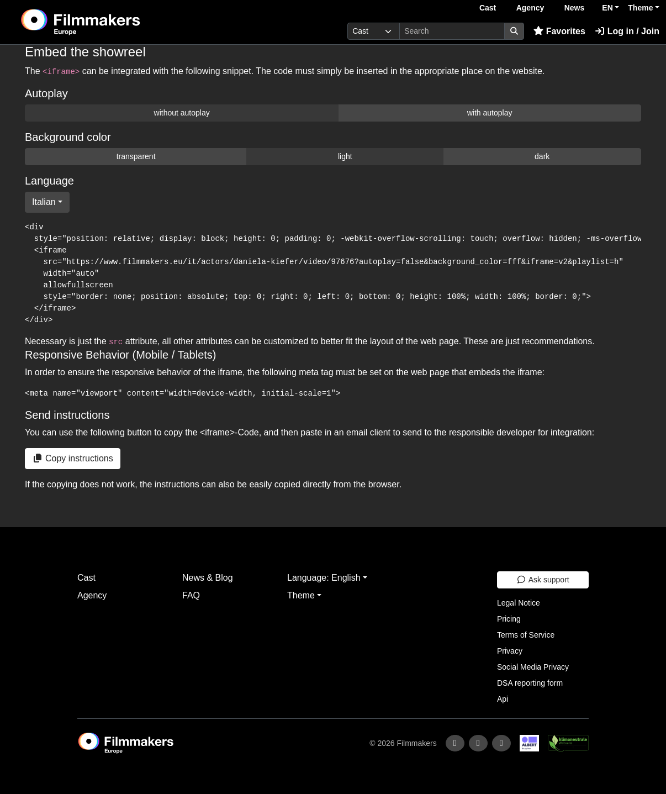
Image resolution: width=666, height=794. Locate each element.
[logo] (107, 22)
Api (502, 699)
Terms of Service (525, 634)
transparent (136, 156)
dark (542, 156)
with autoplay (489, 112)
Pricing (509, 618)
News (574, 7)
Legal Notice (518, 602)
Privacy (509, 650)
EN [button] (607, 7)
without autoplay (182, 112)
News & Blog (207, 577)
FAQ (191, 595)
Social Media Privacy (533, 666)
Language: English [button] (324, 577)
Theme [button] (640, 7)
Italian (44, 202)
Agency (530, 7)
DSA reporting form (530, 683)
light (345, 156)
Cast (487, 7)
